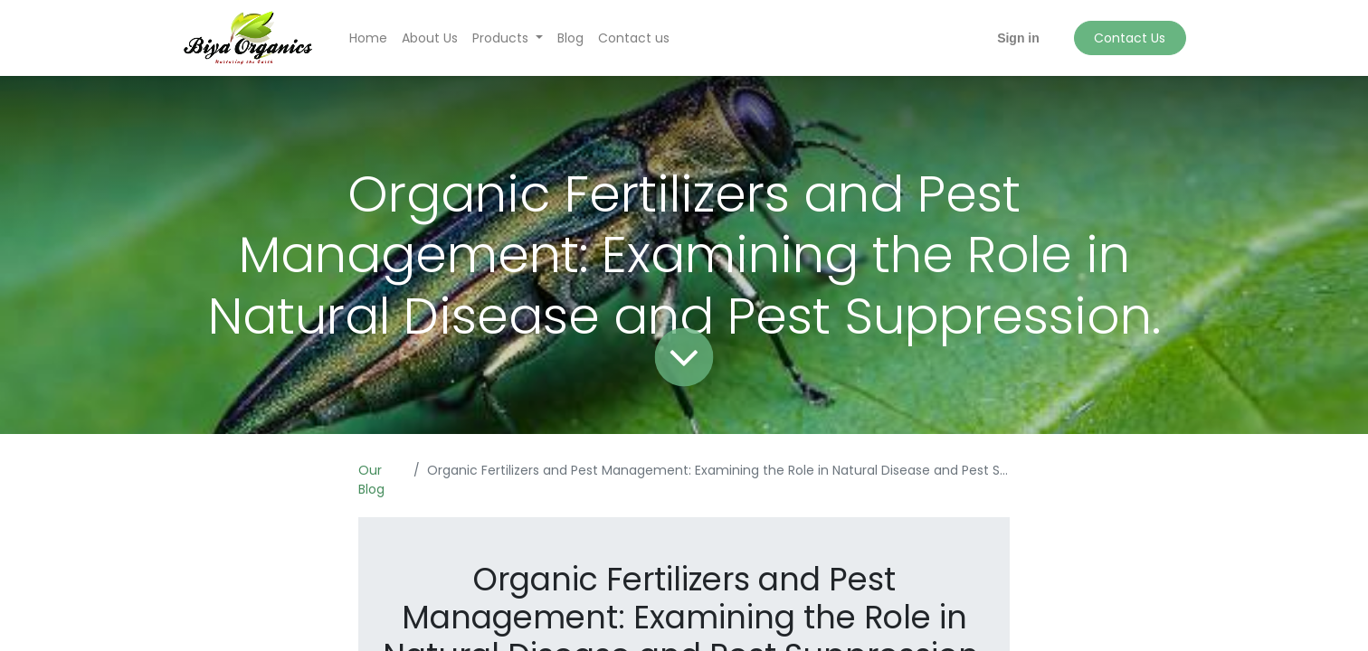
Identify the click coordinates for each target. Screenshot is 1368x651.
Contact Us (1129, 38)
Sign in (1018, 38)
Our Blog (371, 479)
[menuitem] (368, 38)
